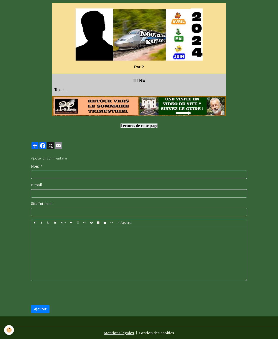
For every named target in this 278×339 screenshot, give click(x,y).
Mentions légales (119, 333)
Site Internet (42, 203)
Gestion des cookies (157, 333)
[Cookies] (9, 330)
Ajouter (40, 309)
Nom (35, 166)
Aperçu (124, 223)
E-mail (36, 185)
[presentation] (64, 293)
